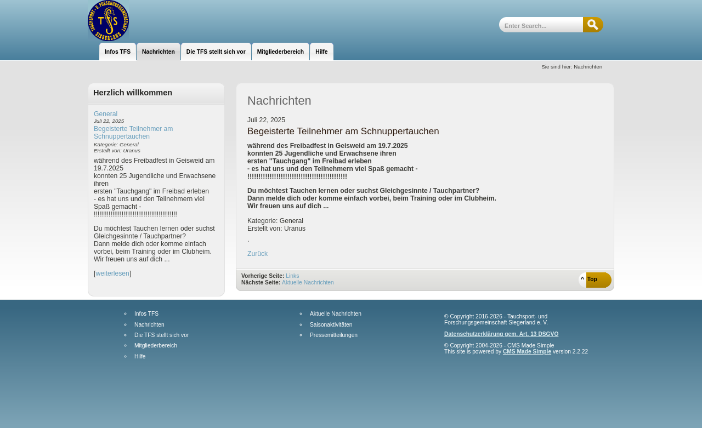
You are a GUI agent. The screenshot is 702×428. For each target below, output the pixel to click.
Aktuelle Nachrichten (308, 282)
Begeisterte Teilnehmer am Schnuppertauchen (133, 132)
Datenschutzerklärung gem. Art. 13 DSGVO (501, 334)
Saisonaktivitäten (331, 325)
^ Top (589, 279)
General (105, 114)
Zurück (257, 254)
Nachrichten (149, 325)
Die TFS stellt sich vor (161, 335)
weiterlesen (112, 273)
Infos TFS (146, 314)
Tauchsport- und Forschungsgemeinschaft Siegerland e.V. (147, 20)
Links (292, 276)
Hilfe (139, 356)
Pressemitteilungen (334, 335)
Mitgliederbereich (155, 346)
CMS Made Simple (527, 352)
